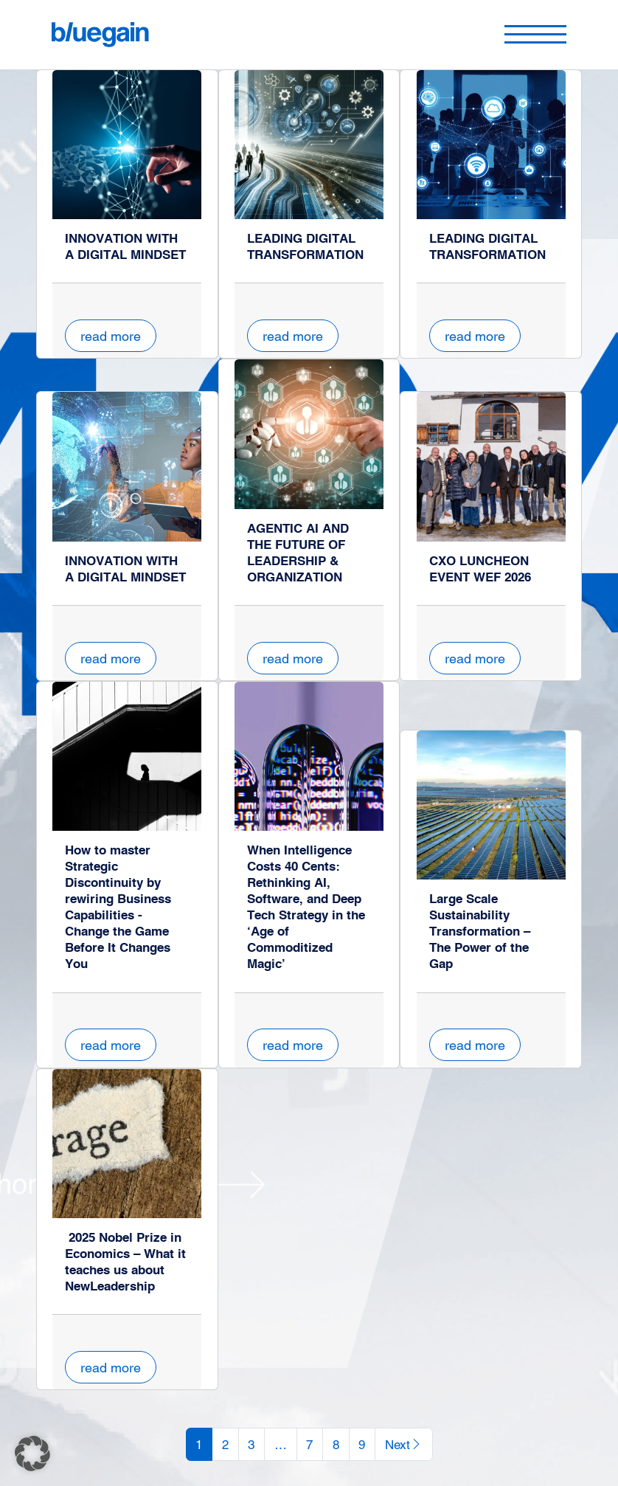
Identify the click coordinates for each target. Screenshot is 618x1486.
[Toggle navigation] (535, 34)
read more (110, 336)
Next (404, 1444)
